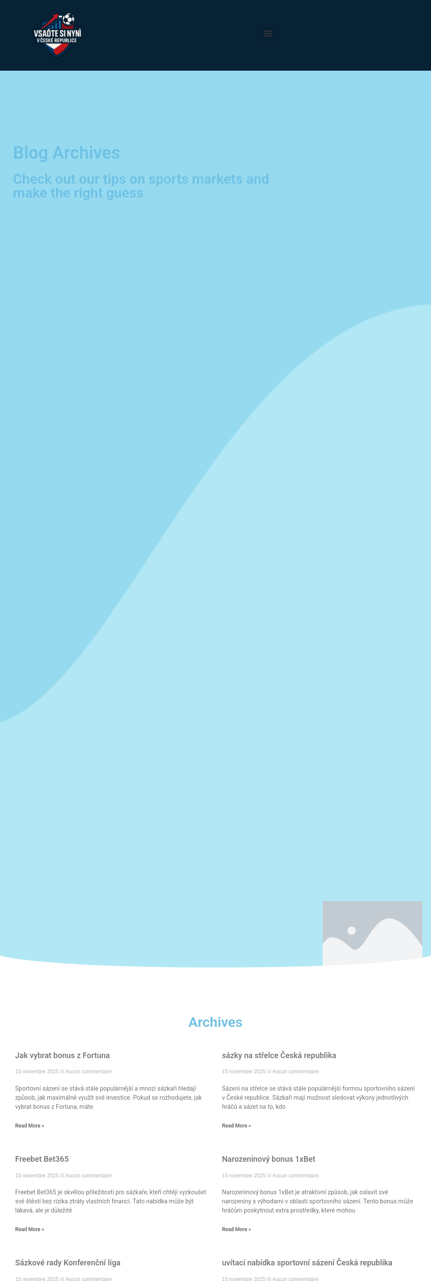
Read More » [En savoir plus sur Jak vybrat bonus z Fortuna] (29, 1126)
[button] (268, 33)
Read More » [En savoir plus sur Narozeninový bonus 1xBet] (236, 1229)
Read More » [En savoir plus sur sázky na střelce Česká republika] (236, 1126)
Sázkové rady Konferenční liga (67, 1262)
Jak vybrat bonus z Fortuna (62, 1055)
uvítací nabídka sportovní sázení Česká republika (307, 1262)
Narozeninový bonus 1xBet (268, 1158)
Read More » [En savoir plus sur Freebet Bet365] (29, 1229)
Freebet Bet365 (42, 1158)
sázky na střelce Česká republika (279, 1055)
